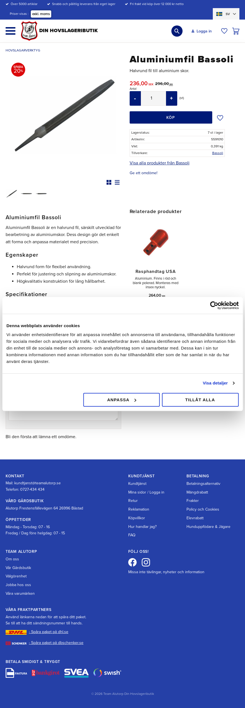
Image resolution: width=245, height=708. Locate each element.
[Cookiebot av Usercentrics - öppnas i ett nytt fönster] (214, 305)
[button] (10, 31)
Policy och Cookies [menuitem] (202, 509)
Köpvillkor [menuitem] (136, 518)
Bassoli (217, 153)
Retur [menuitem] (133, 500)
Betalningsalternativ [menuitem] (203, 483)
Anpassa (121, 399)
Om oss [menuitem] (12, 559)
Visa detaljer (215, 383)
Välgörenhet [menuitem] (16, 576)
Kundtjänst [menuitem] (137, 483)
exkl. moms (41, 14)
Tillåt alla (200, 399)
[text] (142, 84)
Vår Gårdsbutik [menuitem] (18, 567)
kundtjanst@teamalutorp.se (37, 483)
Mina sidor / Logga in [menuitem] (146, 492)
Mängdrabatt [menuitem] (197, 492)
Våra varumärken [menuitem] (20, 593)
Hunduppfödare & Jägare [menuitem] (208, 526)
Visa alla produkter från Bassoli (160, 163)
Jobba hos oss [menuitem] (18, 584)
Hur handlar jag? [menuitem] (142, 526)
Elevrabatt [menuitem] (195, 518)
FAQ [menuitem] (132, 535)
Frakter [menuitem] (192, 500)
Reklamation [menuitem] (138, 509)
